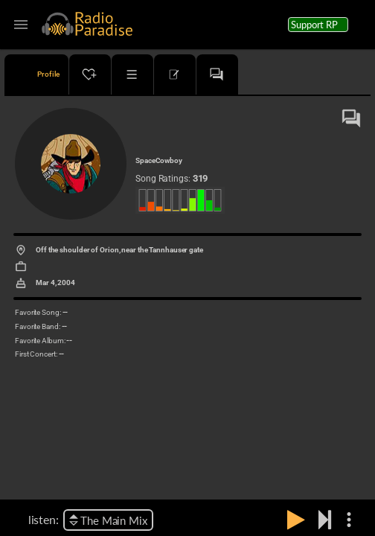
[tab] (36, 74)
